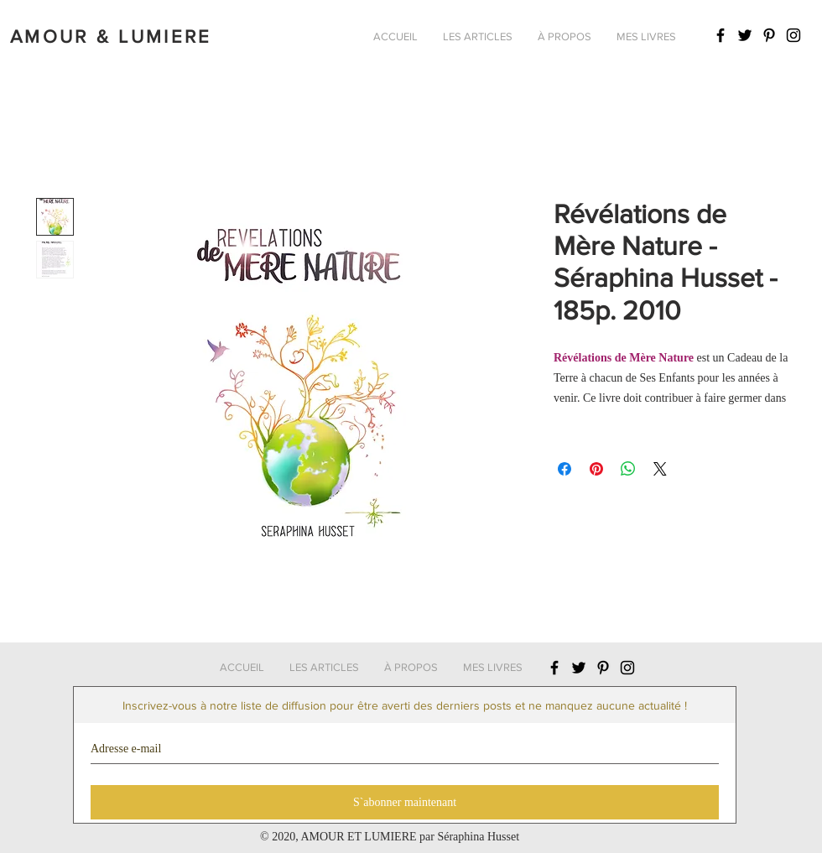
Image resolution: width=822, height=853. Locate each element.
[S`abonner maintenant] (405, 802)
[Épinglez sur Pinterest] (596, 469)
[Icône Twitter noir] (745, 35)
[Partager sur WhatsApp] (628, 469)
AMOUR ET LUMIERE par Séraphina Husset (409, 836)
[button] (477, 37)
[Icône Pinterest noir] (769, 35)
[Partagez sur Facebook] (564, 469)
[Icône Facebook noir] (720, 35)
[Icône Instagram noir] (793, 35)
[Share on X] (660, 469)
